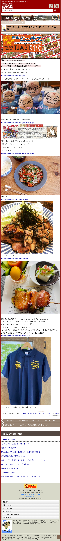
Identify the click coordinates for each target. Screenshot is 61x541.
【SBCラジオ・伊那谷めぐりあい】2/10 (15, 444)
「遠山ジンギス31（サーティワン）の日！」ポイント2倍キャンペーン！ (31, 421)
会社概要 (5, 502)
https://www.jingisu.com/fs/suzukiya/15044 (16, 336)
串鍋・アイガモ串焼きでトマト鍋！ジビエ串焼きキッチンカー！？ (24, 460)
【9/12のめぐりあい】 (8, 439)
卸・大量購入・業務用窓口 (11, 514)
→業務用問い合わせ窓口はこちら (30, 494)
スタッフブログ (7, 508)
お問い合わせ (7, 517)
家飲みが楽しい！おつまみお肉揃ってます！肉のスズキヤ (21, 476)
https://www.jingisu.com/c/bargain (13, 76)
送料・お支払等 (7, 505)
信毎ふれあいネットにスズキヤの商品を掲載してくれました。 (27, 425)
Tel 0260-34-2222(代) (30, 496)
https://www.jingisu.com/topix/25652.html (15, 259)
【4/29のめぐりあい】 (8, 472)
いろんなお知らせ (39, 413)
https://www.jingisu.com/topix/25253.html (15, 200)
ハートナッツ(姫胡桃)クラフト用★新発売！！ (17, 464)
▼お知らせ (26, 413)
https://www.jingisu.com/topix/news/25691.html (17, 154)
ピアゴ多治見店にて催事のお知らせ (13, 456)
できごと (31, 413)
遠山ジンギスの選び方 (8, 448)
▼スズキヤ (47, 413)
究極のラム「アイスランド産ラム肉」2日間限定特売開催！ (21, 452)
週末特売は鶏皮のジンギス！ (11, 468)
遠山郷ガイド (7, 511)
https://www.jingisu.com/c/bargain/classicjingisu (18, 123)
